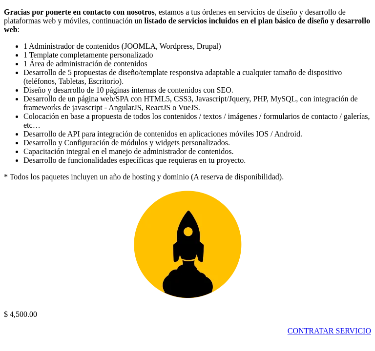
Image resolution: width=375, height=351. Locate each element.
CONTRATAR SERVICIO (329, 331)
